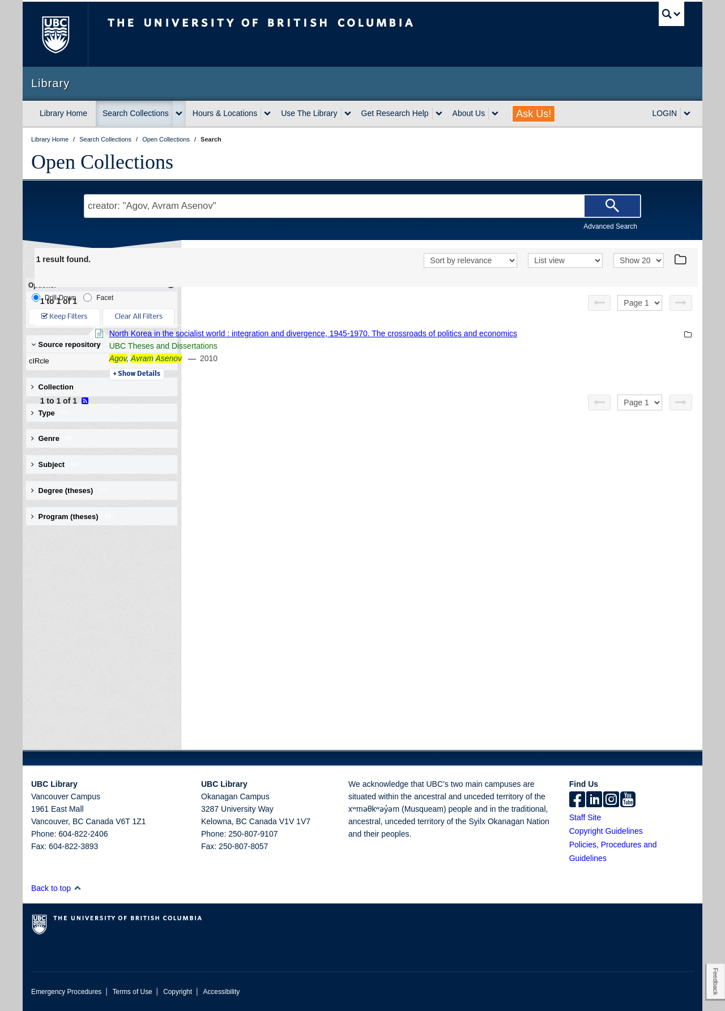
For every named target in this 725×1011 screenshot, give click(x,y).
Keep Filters (64, 316)
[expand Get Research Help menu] (439, 114)
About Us (469, 113)
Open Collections (102, 162)
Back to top (56, 888)
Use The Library (309, 113)
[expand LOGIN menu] (687, 114)
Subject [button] (56, 464)
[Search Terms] (362, 206)
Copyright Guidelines (606, 831)
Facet (98, 297)
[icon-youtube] (628, 800)
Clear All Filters (139, 316)
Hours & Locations (225, 113)
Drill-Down (54, 297)
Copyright (177, 992)
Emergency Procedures (66, 992)
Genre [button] (53, 438)
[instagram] (611, 800)
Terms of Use (132, 992)
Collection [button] (52, 387)
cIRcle (99, 361)
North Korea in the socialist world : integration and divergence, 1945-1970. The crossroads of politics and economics (468, 333)
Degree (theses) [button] (70, 490)
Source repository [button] (66, 344)
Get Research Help (395, 113)
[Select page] (639, 303)
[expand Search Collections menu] (179, 114)
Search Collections (136, 113)
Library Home (63, 113)
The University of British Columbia (55, 34)
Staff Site (585, 817)
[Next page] (680, 303)
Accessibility (221, 992)
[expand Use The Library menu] (348, 114)
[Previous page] (599, 303)
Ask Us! (533, 113)
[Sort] (470, 260)
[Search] (612, 206)
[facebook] (577, 800)
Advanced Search (610, 226)
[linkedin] (594, 800)
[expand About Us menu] (495, 114)
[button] (77, 888)
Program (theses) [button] (73, 516)
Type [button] (51, 413)
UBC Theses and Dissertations (318, 345)
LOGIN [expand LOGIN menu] (664, 113)
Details (291, 374)
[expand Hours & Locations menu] (267, 114)
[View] (565, 260)
